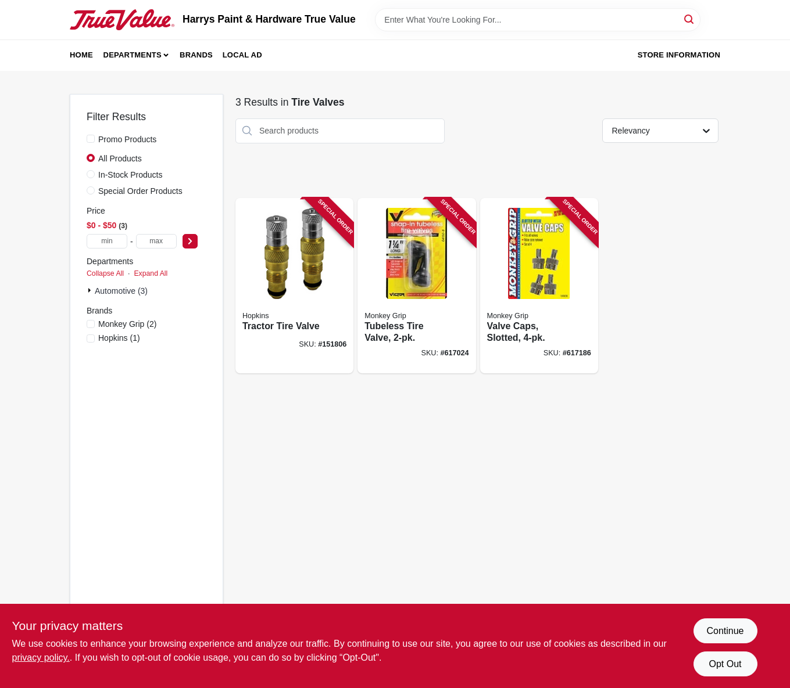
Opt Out (725, 664)
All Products (120, 158)
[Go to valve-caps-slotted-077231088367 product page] (539, 286)
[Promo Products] (91, 139)
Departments (132, 55)
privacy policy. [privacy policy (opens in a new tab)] (41, 657)
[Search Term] (537, 19)
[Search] (689, 18)
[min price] (107, 241)
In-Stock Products (130, 175)
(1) (119, 338)
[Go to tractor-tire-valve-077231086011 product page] (294, 286)
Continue (724, 631)
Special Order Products (140, 191)
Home (81, 55)
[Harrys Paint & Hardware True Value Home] (122, 19)
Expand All (150, 273)
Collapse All (105, 273)
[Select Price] (190, 241)
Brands (196, 55)
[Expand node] (90, 290)
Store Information (679, 55)
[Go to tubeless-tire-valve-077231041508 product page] (417, 286)
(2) (127, 324)
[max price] (156, 241)
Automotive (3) (121, 291)
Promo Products (127, 139)
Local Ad (242, 55)
